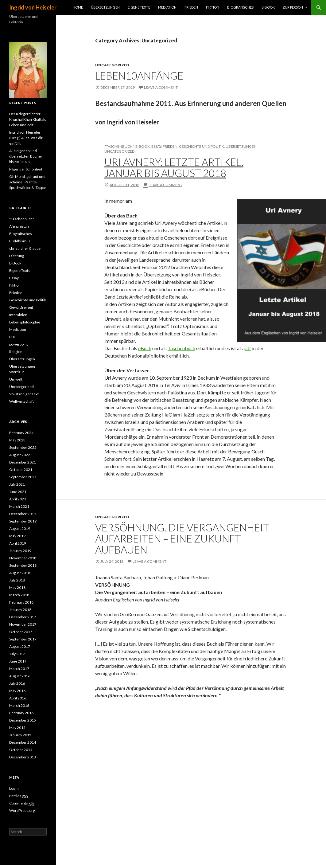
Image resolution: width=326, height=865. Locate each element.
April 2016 (17, 698)
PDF (12, 337)
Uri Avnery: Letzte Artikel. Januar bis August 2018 (173, 167)
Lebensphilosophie (24, 322)
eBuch (144, 348)
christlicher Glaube (25, 248)
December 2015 (22, 720)
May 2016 (17, 690)
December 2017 (22, 617)
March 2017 (19, 668)
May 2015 (17, 727)
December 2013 (22, 757)
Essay (156, 146)
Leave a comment (161, 87)
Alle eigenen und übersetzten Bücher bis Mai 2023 (25, 156)
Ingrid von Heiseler (32, 7)
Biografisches (240, 7)
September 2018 (23, 565)
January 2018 (20, 609)
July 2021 (17, 484)
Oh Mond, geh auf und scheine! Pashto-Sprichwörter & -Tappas (28, 182)
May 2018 (17, 587)
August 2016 (19, 676)
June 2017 (17, 661)
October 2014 (20, 749)
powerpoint (18, 344)
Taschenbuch (181, 348)
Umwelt (15, 379)
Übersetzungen (105, 7)
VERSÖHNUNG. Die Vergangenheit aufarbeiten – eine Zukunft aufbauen (182, 538)
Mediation (167, 7)
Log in (14, 788)
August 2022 (19, 454)
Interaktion (18, 314)
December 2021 (22, 462)
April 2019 (17, 543)
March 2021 (19, 506)
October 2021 (20, 469)
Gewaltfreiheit (21, 307)
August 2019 (19, 528)
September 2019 (23, 521)
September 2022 (23, 447)
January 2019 (20, 550)
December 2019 (22, 513)
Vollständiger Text (24, 394)
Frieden (191, 7)
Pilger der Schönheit (25, 169)
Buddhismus (19, 241)
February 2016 (21, 712)
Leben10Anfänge (139, 75)
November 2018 (22, 558)
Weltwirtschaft (21, 401)
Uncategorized (112, 65)
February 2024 (21, 432)
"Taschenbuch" (119, 146)
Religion (15, 351)
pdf (247, 348)
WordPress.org (22, 810)
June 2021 (17, 491)
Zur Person (293, 7)
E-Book (268, 7)
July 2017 (17, 654)
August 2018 (19, 572)
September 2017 (23, 639)
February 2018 (21, 602)
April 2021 (17, 499)
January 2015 (20, 735)
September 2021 (23, 477)
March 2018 (19, 595)
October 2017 (20, 631)
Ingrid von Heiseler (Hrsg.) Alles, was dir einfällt (26, 138)
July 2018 (17, 580)
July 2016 (17, 683)
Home (78, 7)
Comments (21, 803)
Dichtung (16, 255)
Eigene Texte (139, 7)
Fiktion (212, 7)
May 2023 (17, 440)
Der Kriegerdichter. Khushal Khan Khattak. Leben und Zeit (27, 119)
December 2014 (22, 742)
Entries (18, 795)
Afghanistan (19, 226)
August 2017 (19, 646)
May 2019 (17, 536)
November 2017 (22, 624)
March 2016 (19, 705)
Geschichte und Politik (201, 146)
